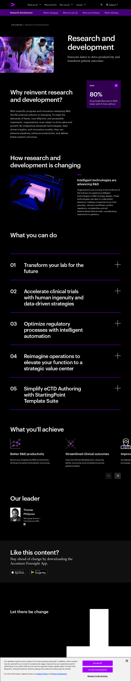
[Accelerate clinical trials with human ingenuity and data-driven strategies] (65, 296)
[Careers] (81, 4)
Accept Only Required (97, 670)
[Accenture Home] (12, 4)
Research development (21, 12)
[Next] (118, 476)
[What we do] (34, 4)
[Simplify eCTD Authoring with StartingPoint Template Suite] (65, 393)
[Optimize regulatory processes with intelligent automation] (65, 329)
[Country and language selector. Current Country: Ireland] (112, 5)
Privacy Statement (59, 674)
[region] (65, 669)
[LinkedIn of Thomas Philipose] (24, 524)
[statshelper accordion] (116, 85)
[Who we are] (66, 4)
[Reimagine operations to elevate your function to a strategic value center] (65, 361)
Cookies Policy (42, 674)
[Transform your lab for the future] (65, 267)
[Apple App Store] (18, 572)
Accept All (97, 663)
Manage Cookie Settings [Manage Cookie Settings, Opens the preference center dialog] (98, 676)
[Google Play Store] (38, 572)
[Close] (127, 661)
